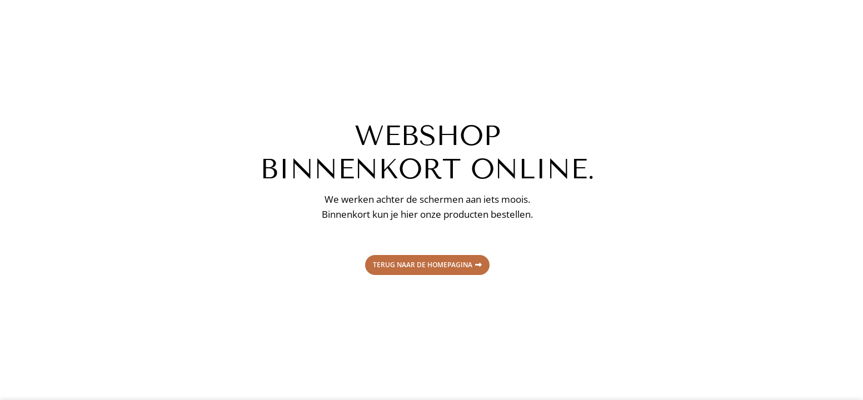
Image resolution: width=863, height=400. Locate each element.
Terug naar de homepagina (427, 264)
